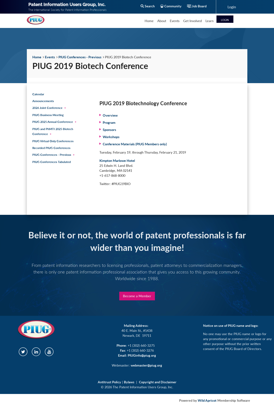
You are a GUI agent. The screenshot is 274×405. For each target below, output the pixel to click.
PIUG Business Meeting (48, 115)
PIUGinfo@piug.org (142, 355)
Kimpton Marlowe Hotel (117, 161)
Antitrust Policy (109, 382)
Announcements (43, 101)
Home (36, 57)
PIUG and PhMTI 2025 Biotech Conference (52, 131)
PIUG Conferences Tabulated (51, 162)
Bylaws (129, 382)
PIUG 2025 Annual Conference (52, 121)
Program (109, 122)
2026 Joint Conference (47, 107)
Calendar (38, 94)
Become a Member (137, 296)
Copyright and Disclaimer (157, 382)
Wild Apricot (207, 400)
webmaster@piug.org (146, 365)
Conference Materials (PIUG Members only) (135, 144)
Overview (110, 115)
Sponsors (109, 130)
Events (50, 57)
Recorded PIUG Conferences (51, 148)
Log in (231, 7)
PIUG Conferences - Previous (79, 57)
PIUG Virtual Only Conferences (53, 141)
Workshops (111, 137)
